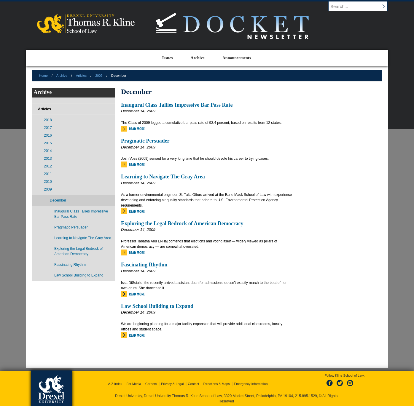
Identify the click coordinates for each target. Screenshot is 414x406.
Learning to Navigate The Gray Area (163, 177)
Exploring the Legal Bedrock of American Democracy (182, 223)
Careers (151, 384)
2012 (48, 166)
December (58, 200)
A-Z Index (115, 384)
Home (43, 75)
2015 (48, 143)
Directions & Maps (216, 384)
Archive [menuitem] (198, 58)
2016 (48, 135)
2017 (48, 128)
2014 (48, 151)
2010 (48, 182)
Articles (81, 75)
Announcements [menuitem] (236, 58)
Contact (193, 384)
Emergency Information (251, 384)
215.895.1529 (306, 396)
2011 (48, 174)
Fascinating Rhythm (144, 265)
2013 (48, 158)
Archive (61, 75)
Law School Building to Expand (157, 306)
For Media (133, 384)
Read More (137, 129)
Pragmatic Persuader (145, 141)
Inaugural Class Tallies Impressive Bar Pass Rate (177, 105)
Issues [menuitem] (167, 58)
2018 (48, 120)
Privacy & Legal (172, 384)
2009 (98, 75)
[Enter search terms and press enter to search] (361, 6)
